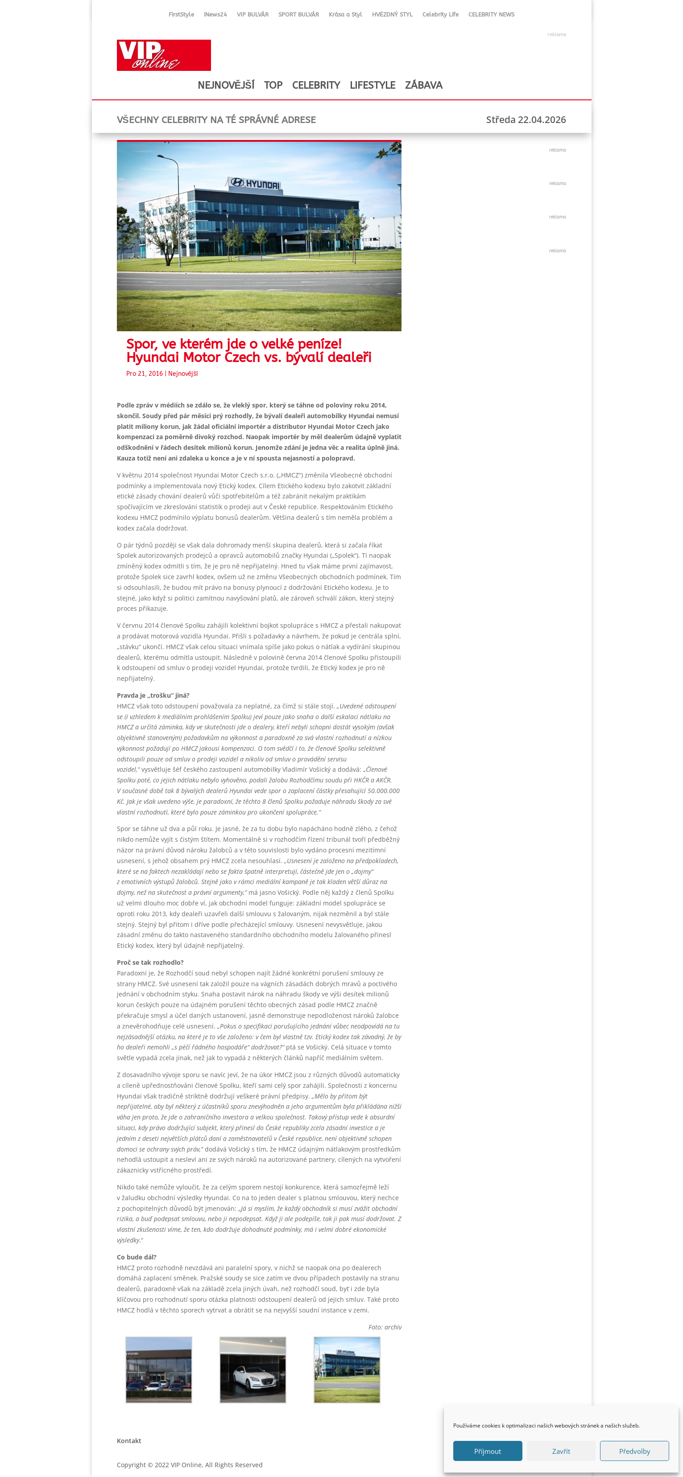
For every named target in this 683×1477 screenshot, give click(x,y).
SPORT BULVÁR (298, 16)
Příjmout (487, 1451)
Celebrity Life (440, 16)
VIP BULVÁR (253, 16)
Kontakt (129, 1440)
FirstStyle (181, 16)
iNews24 (215, 16)
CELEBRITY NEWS (491, 16)
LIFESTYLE (372, 85)
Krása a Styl (345, 16)
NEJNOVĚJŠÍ (226, 85)
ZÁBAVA (424, 85)
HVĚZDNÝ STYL (392, 16)
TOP (273, 85)
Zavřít (561, 1451)
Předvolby (634, 1451)
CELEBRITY (316, 85)
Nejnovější (183, 374)
